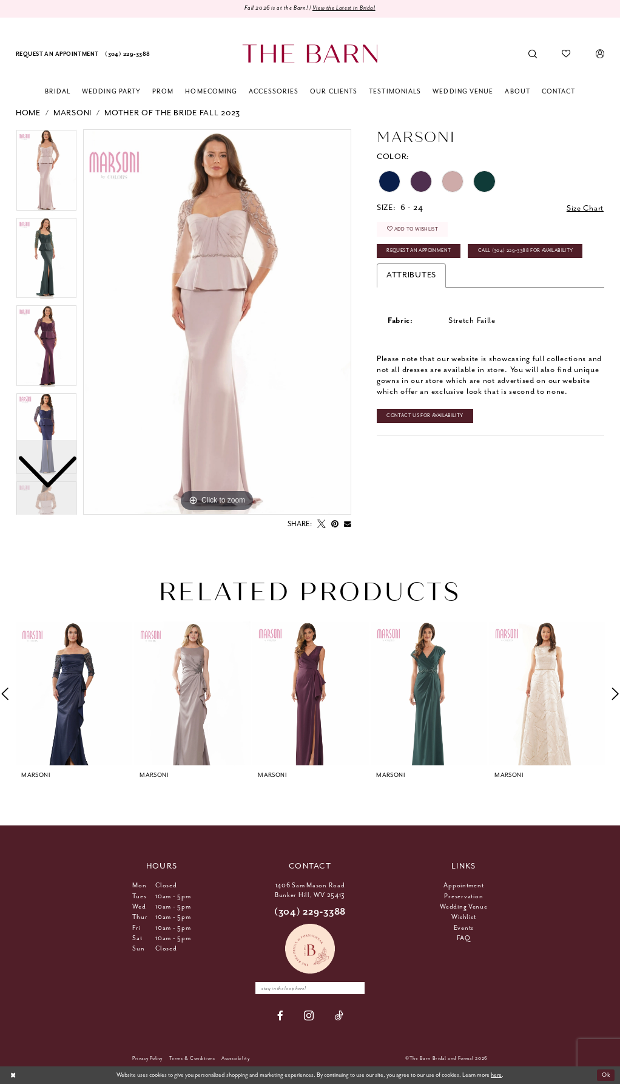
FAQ (463, 938)
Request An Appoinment (418, 250)
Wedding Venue (464, 906)
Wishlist (463, 917)
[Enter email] (310, 988)
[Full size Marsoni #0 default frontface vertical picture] (217, 322)
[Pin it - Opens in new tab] (335, 524)
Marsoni (72, 113)
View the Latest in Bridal (344, 8)
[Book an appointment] (57, 54)
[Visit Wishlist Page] (566, 54)
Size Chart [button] (585, 208)
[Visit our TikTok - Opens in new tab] (338, 1016)
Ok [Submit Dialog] (606, 1075)
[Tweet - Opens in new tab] (321, 524)
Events (464, 928)
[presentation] (74, 693)
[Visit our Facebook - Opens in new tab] (280, 1016)
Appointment (463, 885)
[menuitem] (57, 54)
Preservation (463, 896)
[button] (599, 54)
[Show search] (533, 54)
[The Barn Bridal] (309, 54)
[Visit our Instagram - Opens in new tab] (309, 1016)
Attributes (411, 275)
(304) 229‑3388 (310, 912)
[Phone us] (127, 54)
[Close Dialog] (13, 1075)
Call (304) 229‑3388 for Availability (525, 250)
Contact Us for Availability (424, 415)
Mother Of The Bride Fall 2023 (172, 113)
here (496, 1075)
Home (28, 113)
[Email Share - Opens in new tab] (347, 524)
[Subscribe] (355, 988)
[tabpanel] (217, 322)
